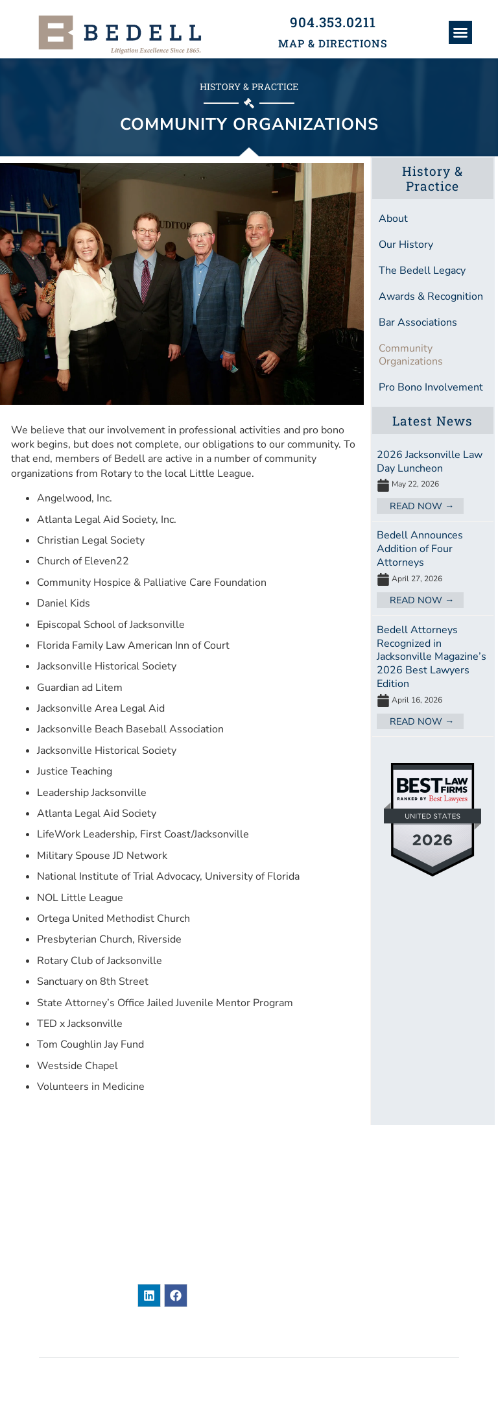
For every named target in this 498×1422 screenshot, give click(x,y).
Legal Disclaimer (171, 1338)
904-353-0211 (209, 1251)
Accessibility (425, 1338)
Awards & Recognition (431, 296)
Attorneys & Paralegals (400, 1186)
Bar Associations (418, 322)
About (393, 218)
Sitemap (58, 1338)
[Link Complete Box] (432, 480)
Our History (406, 244)
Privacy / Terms (303, 1338)
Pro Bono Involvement (431, 387)
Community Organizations (411, 354)
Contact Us (362, 1284)
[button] (460, 32)
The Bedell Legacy (422, 270)
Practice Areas (373, 1234)
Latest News (432, 421)
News (345, 1162)
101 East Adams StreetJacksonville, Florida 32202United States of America (201, 1211)
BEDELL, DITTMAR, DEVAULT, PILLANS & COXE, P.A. (244, 1376)
